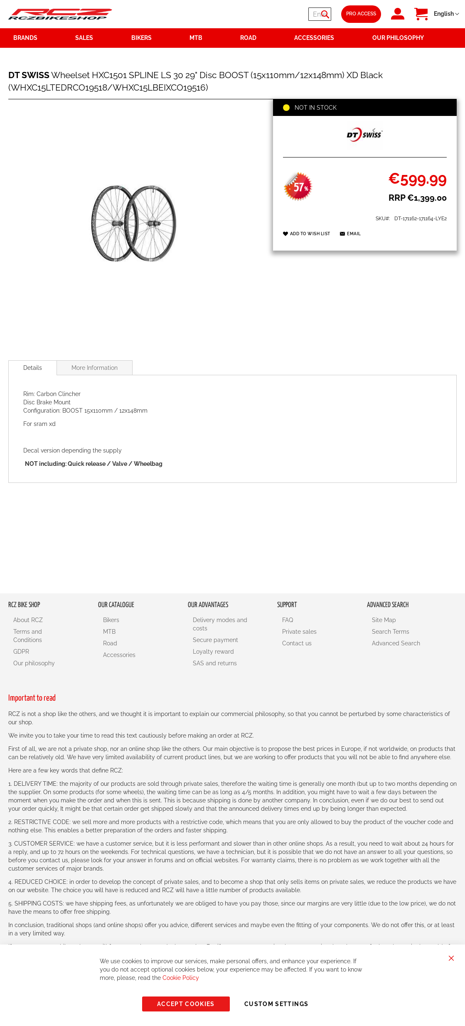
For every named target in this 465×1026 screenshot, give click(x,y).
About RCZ (28, 620)
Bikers (111, 620)
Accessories (119, 655)
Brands (25, 37)
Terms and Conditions (27, 635)
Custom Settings (276, 1004)
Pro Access (361, 14)
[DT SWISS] (364, 148)
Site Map (384, 620)
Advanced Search (396, 643)
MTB (109, 631)
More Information (94, 367)
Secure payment (215, 640)
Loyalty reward (213, 651)
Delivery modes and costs (220, 624)
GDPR (21, 651)
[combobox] (281, 14)
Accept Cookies (186, 1004)
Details (32, 367)
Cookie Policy (180, 977)
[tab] (32, 367)
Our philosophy (34, 663)
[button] (446, 14)
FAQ (287, 620)
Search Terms (390, 631)
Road (110, 643)
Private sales (299, 631)
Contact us (297, 643)
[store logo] (60, 14)
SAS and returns (215, 663)
